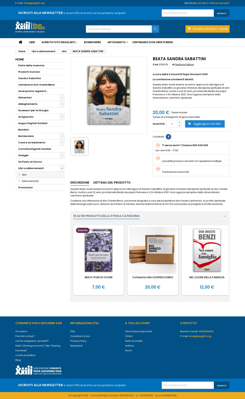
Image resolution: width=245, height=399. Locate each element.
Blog (18, 360)
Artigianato (116, 42)
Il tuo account (137, 323)
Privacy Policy (78, 341)
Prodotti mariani (29, 72)
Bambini (23, 129)
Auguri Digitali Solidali (32, 123)
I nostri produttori (25, 355)
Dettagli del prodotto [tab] (112, 182)
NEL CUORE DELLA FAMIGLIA (206, 277)
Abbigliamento (28, 104)
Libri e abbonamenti (31, 168)
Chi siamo (21, 331)
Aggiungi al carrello (204, 124)
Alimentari (25, 97)
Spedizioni (76, 345)
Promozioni (25, 187)
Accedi (202, 3)
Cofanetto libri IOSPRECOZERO (152, 277)
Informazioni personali (138, 331)
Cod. (156, 64)
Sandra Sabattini (29, 78)
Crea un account (219, 3)
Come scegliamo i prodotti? (32, 341)
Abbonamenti (30, 181)
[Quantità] (171, 124)
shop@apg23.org (34, 3)
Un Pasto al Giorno (30, 162)
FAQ (72, 331)
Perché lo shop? (25, 336)
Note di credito (134, 341)
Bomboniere (92, 42)
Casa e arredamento (31, 142)
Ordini (128, 336)
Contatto (188, 323)
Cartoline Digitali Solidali (34, 149)
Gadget (23, 155)
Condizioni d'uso (80, 336)
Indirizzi (129, 345)
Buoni (128, 350)
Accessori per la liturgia (33, 110)
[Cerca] (122, 29)
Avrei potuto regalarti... (59, 42)
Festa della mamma (31, 65)
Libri (32, 42)
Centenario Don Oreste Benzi (152, 42)
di (173, 64)
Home (19, 59)
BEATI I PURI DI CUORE (98, 277)
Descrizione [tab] (79, 182)
